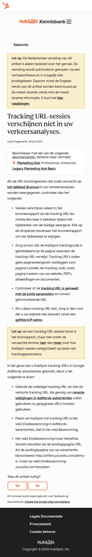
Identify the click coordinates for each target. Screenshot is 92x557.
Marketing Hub (28, 163)
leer (43, 343)
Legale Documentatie (46, 516)
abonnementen (23, 157)
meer (58, 343)
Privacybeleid (40, 524)
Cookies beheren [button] (43, 532)
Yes (17, 486)
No (38, 486)
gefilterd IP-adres (28, 320)
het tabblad (23, 187)
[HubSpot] (5, 6)
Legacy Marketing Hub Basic (34, 169)
